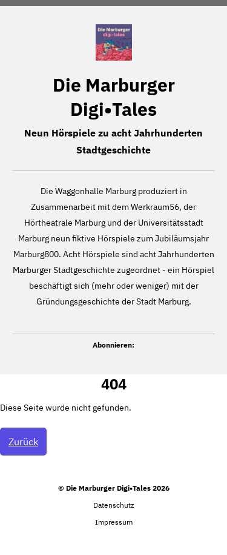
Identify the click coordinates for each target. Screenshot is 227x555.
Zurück (23, 442)
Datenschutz (113, 505)
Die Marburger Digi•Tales (114, 97)
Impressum (114, 521)
